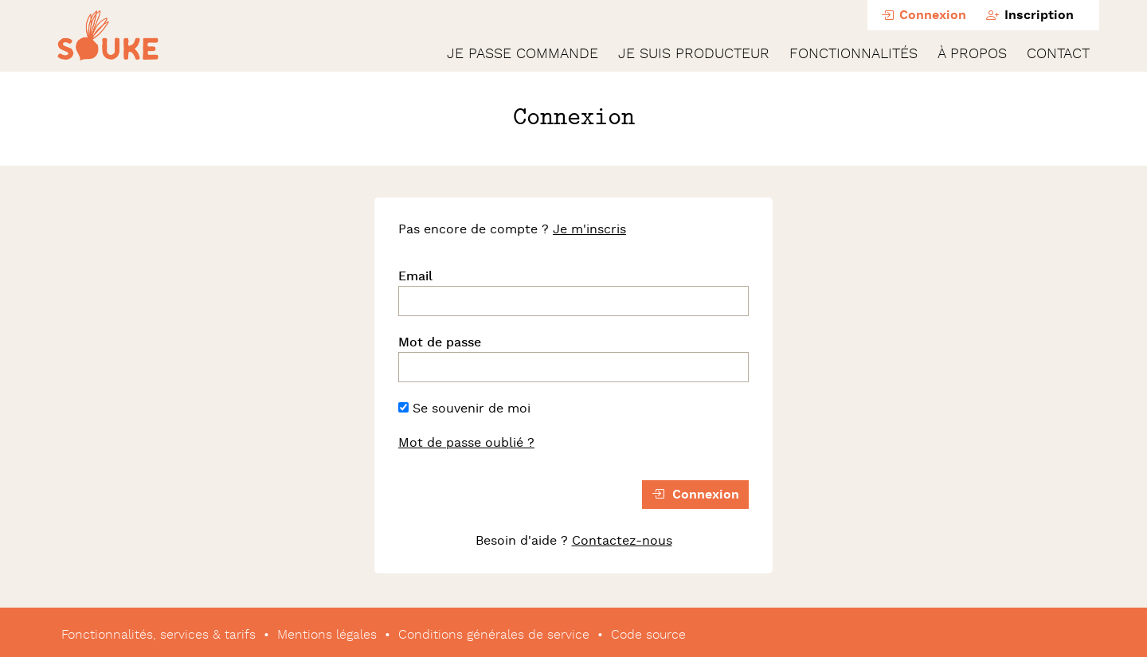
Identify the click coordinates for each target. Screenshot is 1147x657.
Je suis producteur (693, 54)
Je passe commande (522, 54)
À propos (972, 54)
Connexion (923, 15)
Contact (1058, 54)
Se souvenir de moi (464, 408)
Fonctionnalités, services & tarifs (158, 634)
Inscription (1030, 15)
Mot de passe (439, 342)
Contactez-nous (622, 540)
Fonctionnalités (853, 54)
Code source (648, 634)
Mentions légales (327, 634)
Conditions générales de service (493, 634)
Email (415, 276)
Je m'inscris (589, 229)
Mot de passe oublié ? (466, 442)
